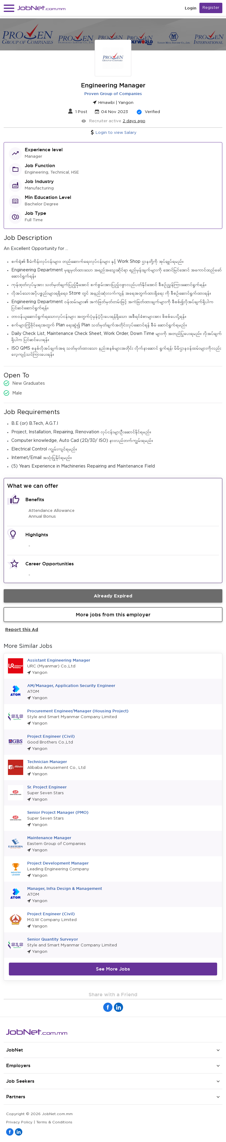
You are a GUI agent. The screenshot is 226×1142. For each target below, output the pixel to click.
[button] (9, 8)
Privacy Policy (19, 1122)
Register (210, 7)
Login (190, 8)
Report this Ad (21, 629)
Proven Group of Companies (113, 93)
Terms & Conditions (54, 1122)
